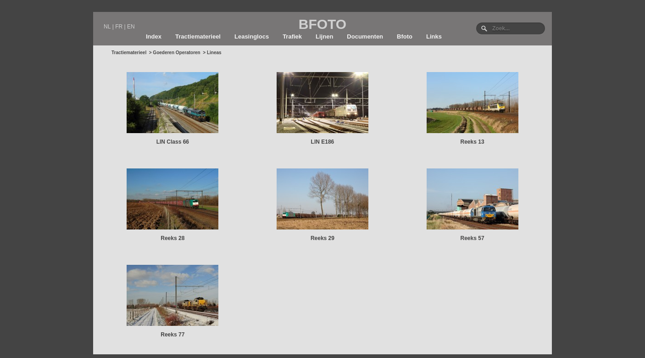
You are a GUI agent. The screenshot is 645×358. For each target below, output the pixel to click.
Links (434, 36)
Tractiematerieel (198, 36)
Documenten (365, 36)
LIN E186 (322, 142)
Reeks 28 (172, 238)
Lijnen (324, 36)
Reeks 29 (322, 238)
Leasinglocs (251, 36)
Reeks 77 (172, 334)
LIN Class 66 (172, 142)
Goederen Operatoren (176, 52)
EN (131, 26)
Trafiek (292, 36)
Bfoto (404, 36)
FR (118, 26)
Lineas (214, 52)
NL (107, 26)
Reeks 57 (472, 238)
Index (153, 36)
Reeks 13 (472, 142)
